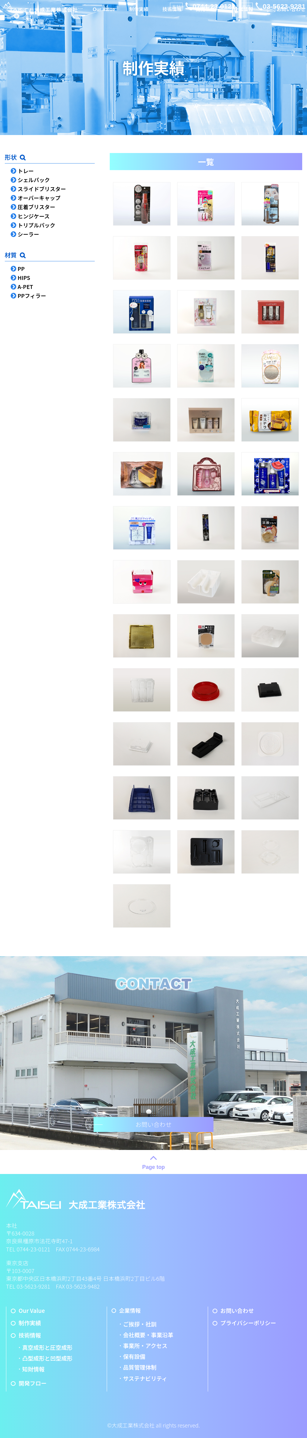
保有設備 (134, 1356)
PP (21, 268)
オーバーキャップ (39, 198)
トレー (26, 171)
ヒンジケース (34, 216)
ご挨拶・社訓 (139, 1324)
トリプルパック (36, 225)
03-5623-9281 (284, 6)
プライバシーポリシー (244, 1323)
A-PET (25, 286)
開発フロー (207, 16)
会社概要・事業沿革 (148, 1335)
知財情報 (33, 1369)
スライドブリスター (42, 189)
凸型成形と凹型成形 (47, 1358)
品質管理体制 (139, 1367)
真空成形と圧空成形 (47, 1347)
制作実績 (139, 16)
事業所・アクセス (145, 1345)
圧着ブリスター (36, 207)
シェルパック (34, 180)
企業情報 (242, 16)
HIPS (24, 277)
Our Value (104, 16)
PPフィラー (32, 295)
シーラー (28, 234)
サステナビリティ (145, 1378)
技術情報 (171, 16)
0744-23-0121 (213, 6)
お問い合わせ (289, 16)
